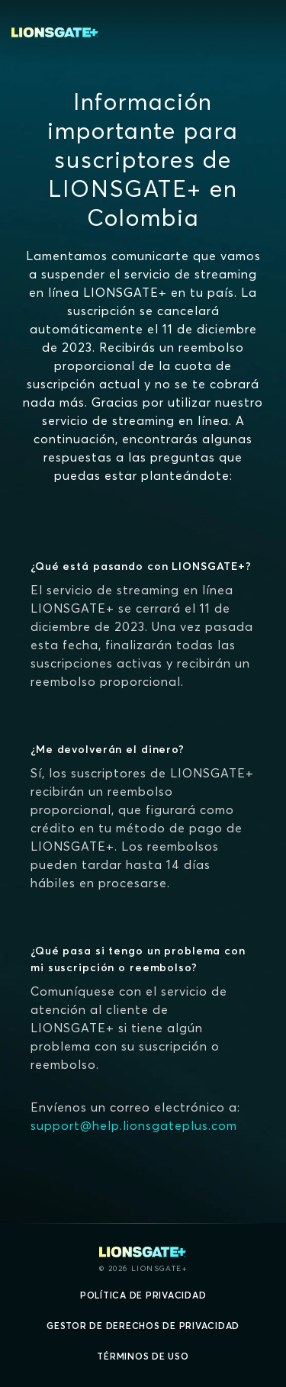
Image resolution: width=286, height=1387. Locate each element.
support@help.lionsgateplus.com (134, 1125)
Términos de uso (142, 1356)
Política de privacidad (143, 1295)
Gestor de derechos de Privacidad (143, 1325)
